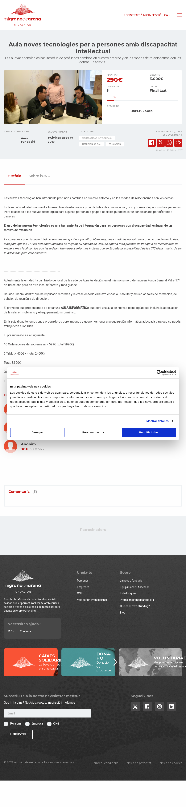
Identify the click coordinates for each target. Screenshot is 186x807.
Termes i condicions (105, 763)
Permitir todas (149, 432)
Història (14, 177)
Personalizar (93, 432)
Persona (15, 724)
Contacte (25, 632)
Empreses (83, 587)
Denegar (37, 432)
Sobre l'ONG (39, 177)
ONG (79, 594)
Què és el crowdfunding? (135, 607)
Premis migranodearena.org (137, 600)
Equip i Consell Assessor (134, 587)
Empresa (37, 724)
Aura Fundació (28, 140)
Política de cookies (169, 763)
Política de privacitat (137, 763)
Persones (83, 581)
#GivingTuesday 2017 (60, 140)
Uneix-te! (18, 735)
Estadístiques (128, 594)
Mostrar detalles (157, 421)
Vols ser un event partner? (93, 600)
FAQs (11, 632)
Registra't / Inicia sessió (142, 15)
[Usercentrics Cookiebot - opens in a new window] (159, 373)
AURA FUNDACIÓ (142, 111)
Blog (122, 613)
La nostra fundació (131, 581)
